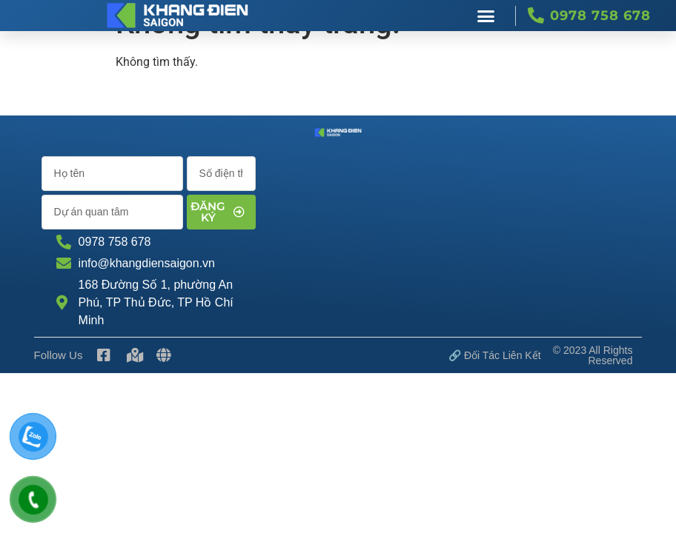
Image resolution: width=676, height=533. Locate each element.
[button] (486, 15)
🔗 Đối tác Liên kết (494, 355)
